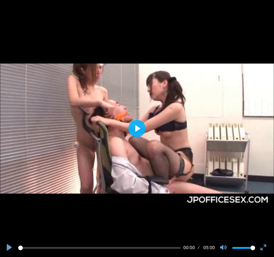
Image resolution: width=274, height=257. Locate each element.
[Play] (10, 247)
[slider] (99, 248)
